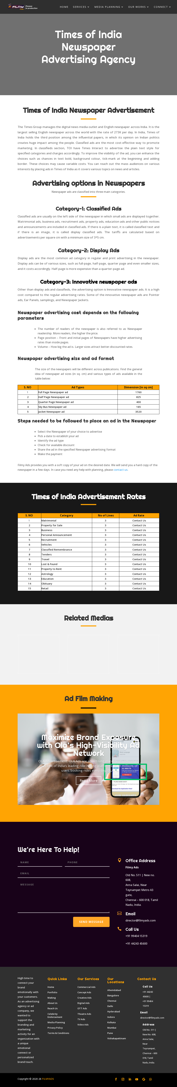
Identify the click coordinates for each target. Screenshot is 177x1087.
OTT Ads (82, 1008)
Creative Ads (84, 997)
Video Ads (82, 1024)
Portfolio (52, 992)
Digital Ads (83, 1003)
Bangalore (113, 995)
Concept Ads (84, 992)
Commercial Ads (86, 987)
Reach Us (53, 1008)
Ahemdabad (114, 990)
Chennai (111, 1000)
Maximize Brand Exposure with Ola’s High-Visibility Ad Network (88, 745)
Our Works (137, 7)
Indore (111, 1017)
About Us (52, 1003)
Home (64, 7)
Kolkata (111, 1022)
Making (52, 997)
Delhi (110, 1006)
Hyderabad (113, 1011)
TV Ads (81, 1019)
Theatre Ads (84, 1013)
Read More (88, 780)
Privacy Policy (55, 1027)
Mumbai (111, 1027)
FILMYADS (47, 1078)
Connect (161, 7)
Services (79, 7)
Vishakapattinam (116, 1038)
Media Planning (107, 7)
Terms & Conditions (58, 1033)
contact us (121, 470)
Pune (110, 1033)
